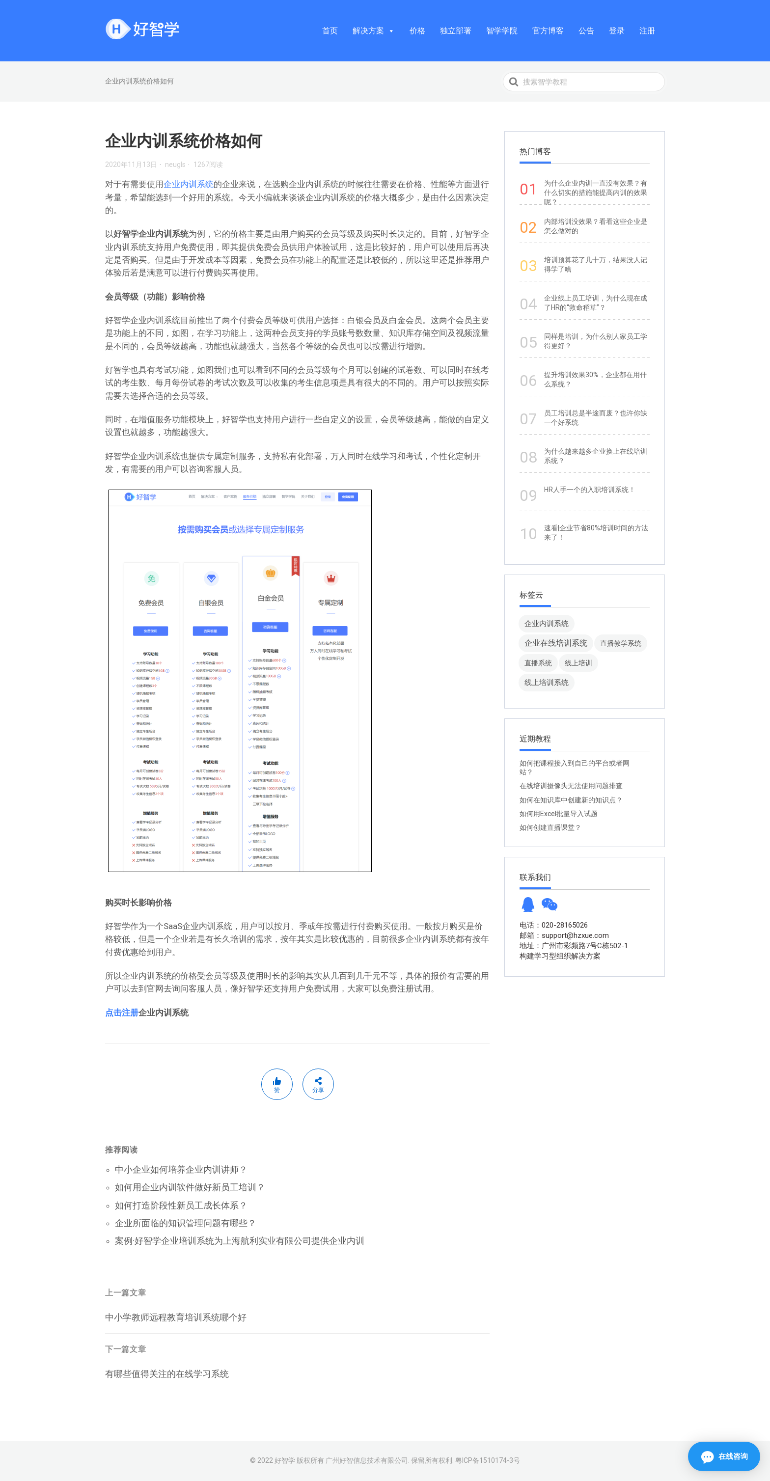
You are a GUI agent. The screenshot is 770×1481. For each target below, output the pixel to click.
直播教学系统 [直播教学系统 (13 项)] (620, 643)
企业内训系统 (189, 184)
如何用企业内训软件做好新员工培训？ (190, 1187)
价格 (417, 30)
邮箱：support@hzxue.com (564, 935)
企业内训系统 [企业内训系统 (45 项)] (546, 623)
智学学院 (502, 30)
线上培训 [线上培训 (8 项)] (578, 663)
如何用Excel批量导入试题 (559, 814)
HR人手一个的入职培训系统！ (589, 490)
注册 (647, 30)
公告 (586, 30)
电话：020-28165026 (554, 925)
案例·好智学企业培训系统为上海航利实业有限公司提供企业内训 (239, 1240)
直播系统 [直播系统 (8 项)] (538, 663)
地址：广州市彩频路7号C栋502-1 (574, 945)
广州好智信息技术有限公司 (367, 1460)
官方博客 (548, 30)
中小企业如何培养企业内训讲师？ (181, 1169)
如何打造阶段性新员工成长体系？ (181, 1205)
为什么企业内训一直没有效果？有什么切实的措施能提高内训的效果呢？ (595, 192)
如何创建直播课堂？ (550, 827)
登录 (617, 30)
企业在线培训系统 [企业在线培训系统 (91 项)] (555, 643)
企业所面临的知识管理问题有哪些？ (185, 1223)
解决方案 (374, 30)
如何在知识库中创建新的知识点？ (571, 800)
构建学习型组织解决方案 (560, 956)
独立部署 (455, 30)
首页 (330, 30)
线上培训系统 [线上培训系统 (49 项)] (546, 682)
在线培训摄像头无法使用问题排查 (571, 786)
